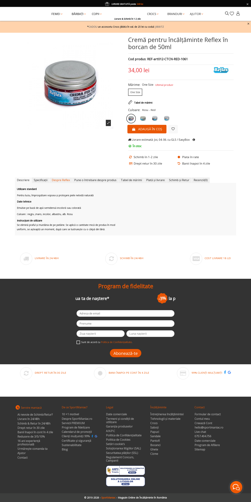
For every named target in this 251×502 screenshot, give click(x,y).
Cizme (154, 454)
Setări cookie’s (115, 444)
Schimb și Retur (179, 180)
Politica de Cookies (118, 440)
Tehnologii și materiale (165, 419)
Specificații (40, 180)
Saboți (154, 427)
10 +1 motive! (70, 414)
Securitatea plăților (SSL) (122, 453)
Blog (65, 449)
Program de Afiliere (207, 445)
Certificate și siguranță (76, 441)
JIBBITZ (159, 26)
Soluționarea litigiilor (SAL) (123, 448)
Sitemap (200, 449)
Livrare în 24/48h (28, 419)
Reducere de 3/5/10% (31, 436)
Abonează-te (125, 353)
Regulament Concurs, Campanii (120, 459)
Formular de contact (208, 414)
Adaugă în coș (147, 129)
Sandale (155, 436)
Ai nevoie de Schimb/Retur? (35, 415)
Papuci (154, 432)
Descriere (23, 180)
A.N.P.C (110, 431)
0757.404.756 (203, 436)
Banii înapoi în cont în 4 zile (35, 432)
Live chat (200, 432)
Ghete (154, 449)
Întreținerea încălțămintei (167, 414)
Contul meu (202, 419)
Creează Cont (203, 423)
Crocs (154, 423)
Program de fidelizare (76, 427)
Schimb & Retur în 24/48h (33, 423)
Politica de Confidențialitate (116, 342)
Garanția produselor (119, 426)
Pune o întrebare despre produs (95, 180)
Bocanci (155, 445)
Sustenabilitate (71, 445)
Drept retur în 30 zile (31, 428)
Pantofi (155, 441)
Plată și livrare (155, 180)
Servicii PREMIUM (73, 423)
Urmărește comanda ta (32, 449)
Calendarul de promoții (77, 432)
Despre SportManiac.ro (77, 419)
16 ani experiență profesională (28, 442)
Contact (22, 458)
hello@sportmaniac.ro (209, 427)
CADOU (93, 26)
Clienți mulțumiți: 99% (76, 436)
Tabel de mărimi (131, 180)
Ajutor (21, 453)
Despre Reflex (61, 180)
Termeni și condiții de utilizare (120, 420)
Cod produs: (137, 59)
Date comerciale (116, 414)
